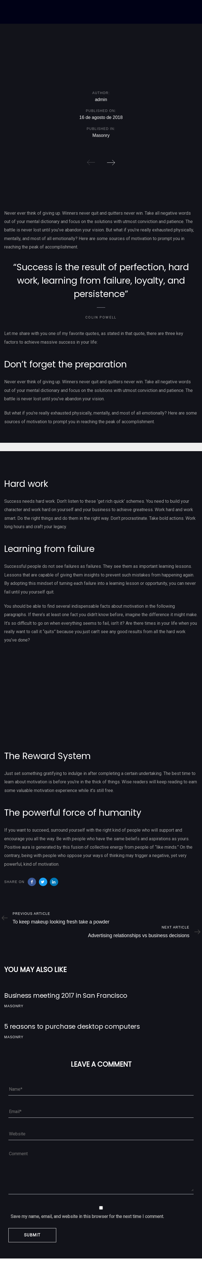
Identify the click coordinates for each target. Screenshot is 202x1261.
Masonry (100, 136)
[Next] (110, 162)
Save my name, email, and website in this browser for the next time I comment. (87, 1216)
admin (101, 100)
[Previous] (91, 162)
